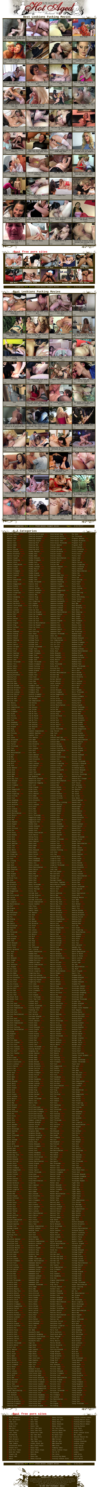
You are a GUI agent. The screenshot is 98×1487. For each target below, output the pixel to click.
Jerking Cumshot (56, 638)
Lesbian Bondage (56, 746)
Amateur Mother (12, 618)
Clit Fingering (34, 601)
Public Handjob (77, 569)
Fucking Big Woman (59, 1456)
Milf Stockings (55, 1109)
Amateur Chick (12, 562)
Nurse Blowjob (55, 1224)
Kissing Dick (55, 668)
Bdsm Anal (10, 934)
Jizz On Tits (55, 644)
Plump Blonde (55, 1351)
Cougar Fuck (33, 655)
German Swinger (34, 1094)
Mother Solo (54, 1200)
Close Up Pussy (34, 627)
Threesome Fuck (77, 1178)
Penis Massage (55, 1336)
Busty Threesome (13, 1386)
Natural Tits (55, 1215)
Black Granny (12, 1094)
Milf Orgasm (54, 1088)
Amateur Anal (12, 538)
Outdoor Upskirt (56, 1310)
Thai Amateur (76, 1168)
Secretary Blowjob (78, 770)
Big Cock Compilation (15, 1008)
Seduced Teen (76, 781)
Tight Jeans (76, 1191)
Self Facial (76, 783)
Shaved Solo (76, 832)
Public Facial (77, 562)
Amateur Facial (12, 588)
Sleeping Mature (78, 897)
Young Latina (76, 1388)
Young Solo (76, 1399)
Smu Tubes (34, 1439)
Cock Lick (32, 629)
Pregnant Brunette (78, 541)
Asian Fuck (11, 798)
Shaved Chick (76, 819)
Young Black (76, 1371)
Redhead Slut (76, 659)
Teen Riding (76, 1139)
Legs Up (53, 735)
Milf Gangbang (55, 1077)
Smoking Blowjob (78, 912)
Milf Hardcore (55, 1081)
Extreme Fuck (33, 897)
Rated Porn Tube (36, 1432)
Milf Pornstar (55, 1094)
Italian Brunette (56, 551)
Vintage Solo (76, 1278)
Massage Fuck (55, 876)
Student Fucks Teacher (80, 1008)
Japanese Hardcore (57, 599)
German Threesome (35, 1098)
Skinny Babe (76, 861)
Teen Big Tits (77, 1072)
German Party (33, 1092)
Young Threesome (78, 1403)
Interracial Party (57, 536)
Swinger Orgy (76, 1040)
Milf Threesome (55, 1120)
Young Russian (77, 1395)
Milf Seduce (54, 1101)
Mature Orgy (54, 986)
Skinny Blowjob (77, 865)
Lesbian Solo (55, 817)
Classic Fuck (33, 586)
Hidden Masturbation (36, 1261)
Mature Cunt (54, 923)
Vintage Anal (76, 1245)
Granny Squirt (34, 1170)
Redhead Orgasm (77, 655)
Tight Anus (76, 1185)
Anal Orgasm (11, 726)
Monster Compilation (57, 1170)
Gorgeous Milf (34, 1139)
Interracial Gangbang (36, 1395)
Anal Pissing (12, 733)
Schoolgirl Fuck (78, 765)
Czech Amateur (34, 755)
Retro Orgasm (76, 690)
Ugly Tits (75, 1219)
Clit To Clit (33, 608)
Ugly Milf (75, 1217)
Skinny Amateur (77, 854)
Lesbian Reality (56, 804)
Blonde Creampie (13, 1168)
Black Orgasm (12, 1107)
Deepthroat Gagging (36, 783)
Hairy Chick (33, 1198)
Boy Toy (10, 1237)
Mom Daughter (55, 1142)
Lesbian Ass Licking (57, 739)
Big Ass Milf (12, 988)
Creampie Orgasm (34, 688)
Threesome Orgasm (78, 1181)
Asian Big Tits (12, 778)
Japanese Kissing (56, 605)
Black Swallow (12, 1131)
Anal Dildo (11, 713)
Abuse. (62, 1486)
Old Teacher (54, 1265)
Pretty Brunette (78, 549)
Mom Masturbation (56, 1150)
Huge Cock (32, 1347)
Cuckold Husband (34, 696)
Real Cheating (77, 612)
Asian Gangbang (12, 800)
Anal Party (11, 731)
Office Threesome (56, 1248)
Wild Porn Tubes (15, 1450)
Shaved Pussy (76, 830)
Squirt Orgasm (77, 971)
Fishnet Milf (33, 1003)
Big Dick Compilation (15, 1023)
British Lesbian (13, 1267)
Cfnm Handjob (12, 1395)
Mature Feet (54, 934)
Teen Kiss (75, 1120)
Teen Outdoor (76, 1131)
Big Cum (10, 1016)
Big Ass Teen (12, 995)
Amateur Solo (12, 642)
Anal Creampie (12, 711)
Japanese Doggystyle (57, 590)
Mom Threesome (55, 1163)
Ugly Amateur (76, 1211)
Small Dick (76, 906)
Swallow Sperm (77, 1034)
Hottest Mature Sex (81, 1437)
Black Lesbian (12, 1096)
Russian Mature (77, 742)
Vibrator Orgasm (78, 1243)
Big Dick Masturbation (15, 1029)
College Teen (33, 644)
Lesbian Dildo (55, 755)
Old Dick (53, 1252)
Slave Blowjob (77, 889)
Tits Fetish (76, 1202)
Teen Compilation (78, 1081)
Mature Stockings (56, 1021)
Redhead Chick (77, 640)
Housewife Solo (34, 1341)
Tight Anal (76, 1183)
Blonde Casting (12, 1161)
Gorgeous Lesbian (35, 1137)
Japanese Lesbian (56, 608)
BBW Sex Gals (57, 1441)
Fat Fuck (32, 928)
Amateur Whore (12, 666)
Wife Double (76, 1328)
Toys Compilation (78, 1209)
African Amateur (13, 534)
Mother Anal (54, 1183)
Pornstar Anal (55, 1367)
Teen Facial (76, 1098)
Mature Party (55, 990)
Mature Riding (55, 999)
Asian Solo (11, 839)
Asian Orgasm (12, 824)
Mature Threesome (56, 1036)
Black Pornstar (12, 1111)
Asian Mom (10, 819)
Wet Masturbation (78, 1293)
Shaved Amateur (77, 800)
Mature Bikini (55, 906)
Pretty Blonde (77, 547)
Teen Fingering (77, 1103)
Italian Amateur (56, 545)
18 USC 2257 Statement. (49, 1486)
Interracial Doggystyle (37, 1388)
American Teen (12, 701)
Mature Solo (54, 1016)
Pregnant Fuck (77, 543)
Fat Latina (33, 930)
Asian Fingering (13, 794)
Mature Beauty (55, 897)
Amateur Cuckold (13, 573)
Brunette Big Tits (13, 1291)
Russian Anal (76, 711)
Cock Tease (33, 633)
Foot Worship (33, 1014)
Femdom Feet (33, 954)
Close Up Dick (34, 618)
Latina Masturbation (57, 705)
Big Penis (10, 1036)
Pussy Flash (76, 582)
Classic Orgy (33, 597)
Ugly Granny (76, 1213)
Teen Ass (75, 1068)
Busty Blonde (12, 1360)
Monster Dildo (55, 1174)
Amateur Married (13, 612)
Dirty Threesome (34, 815)
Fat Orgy (32, 941)
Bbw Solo (10, 921)
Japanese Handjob (56, 597)
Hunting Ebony (57, 1432)
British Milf (12, 1271)
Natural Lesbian (56, 1207)
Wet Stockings (77, 1299)
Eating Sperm (33, 839)
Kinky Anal (54, 651)
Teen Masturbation (78, 1124)
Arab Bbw (10, 757)
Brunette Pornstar (13, 1325)
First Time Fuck (34, 999)
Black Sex (10, 1118)
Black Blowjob (12, 1081)
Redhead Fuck (76, 646)
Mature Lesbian (55, 966)
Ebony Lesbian (34, 865)
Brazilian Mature (13, 1248)
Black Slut (11, 1120)
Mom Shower (54, 1157)
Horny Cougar (33, 1299)
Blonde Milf (11, 1191)
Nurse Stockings (56, 1226)
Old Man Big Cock (56, 1256)
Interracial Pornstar (58, 538)
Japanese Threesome (57, 633)
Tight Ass (75, 1187)
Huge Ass (32, 1343)
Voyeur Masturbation (79, 1284)
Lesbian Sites (79, 1443)
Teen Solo (75, 1146)
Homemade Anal (34, 1265)
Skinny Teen (76, 884)
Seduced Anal (76, 776)
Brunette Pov (12, 1328)
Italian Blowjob (56, 549)
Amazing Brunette (13, 675)
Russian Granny (77, 733)
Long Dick (53, 867)
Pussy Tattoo (76, 599)
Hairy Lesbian (34, 1211)
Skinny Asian (76, 858)
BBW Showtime (57, 1443)
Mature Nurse (55, 977)
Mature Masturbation (57, 971)
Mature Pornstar (56, 992)
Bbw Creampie (12, 889)
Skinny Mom (76, 882)
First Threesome (34, 997)
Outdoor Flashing (56, 1293)
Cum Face (32, 705)
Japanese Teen (55, 631)
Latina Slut (54, 720)
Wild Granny (76, 1341)
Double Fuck (33, 830)
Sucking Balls (77, 1012)
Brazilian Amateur (13, 1239)
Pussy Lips (76, 590)
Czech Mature (33, 765)
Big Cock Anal (12, 1003)
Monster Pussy (55, 1178)
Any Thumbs (35, 1417)
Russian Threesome (78, 761)
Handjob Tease (34, 1230)
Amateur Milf (12, 614)
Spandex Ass (76, 947)
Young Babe (76, 1367)
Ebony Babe (33, 845)
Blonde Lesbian (12, 1187)
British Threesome (13, 1280)
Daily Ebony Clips (37, 1450)
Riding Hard (76, 703)
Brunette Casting (13, 1297)
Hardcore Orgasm (34, 1248)
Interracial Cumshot (36, 1384)
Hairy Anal (33, 1187)
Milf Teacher (55, 1118)
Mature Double (55, 930)
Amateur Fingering (13, 592)
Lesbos (76, 1452)
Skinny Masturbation (79, 876)
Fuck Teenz (78, 1428)
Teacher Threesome (78, 1062)
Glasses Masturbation (36, 1129)
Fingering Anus (34, 973)
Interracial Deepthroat (37, 1386)
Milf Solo (53, 1103)
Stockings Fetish (78, 988)
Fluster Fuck (31, 282)
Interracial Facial (36, 1390)
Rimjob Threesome (78, 707)
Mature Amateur (55, 886)
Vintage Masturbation (80, 1263)
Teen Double (76, 1096)
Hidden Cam (33, 1256)
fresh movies (41, 287)
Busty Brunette (12, 1362)
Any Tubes (34, 1419)
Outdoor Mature (55, 1304)
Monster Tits (55, 1181)
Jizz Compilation (56, 640)
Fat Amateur (33, 912)
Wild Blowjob (76, 1338)
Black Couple (12, 1088)
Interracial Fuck (35, 1392)
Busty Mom (10, 1377)
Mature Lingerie (56, 969)
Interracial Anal (35, 1373)
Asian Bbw (10, 776)
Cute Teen (32, 752)
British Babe (12, 1256)
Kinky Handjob (55, 655)
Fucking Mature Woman (82, 1424)
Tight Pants (76, 1194)
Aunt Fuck (10, 863)
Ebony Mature (33, 869)
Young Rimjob (76, 1392)
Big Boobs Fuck (12, 999)
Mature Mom (54, 975)
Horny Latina (33, 1310)
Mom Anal (53, 1129)
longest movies (53, 287)
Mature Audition (56, 893)
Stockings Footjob (78, 990)
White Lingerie (77, 1302)
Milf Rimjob (54, 1098)
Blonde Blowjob (12, 1159)
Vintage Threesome (78, 1282)
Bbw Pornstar (12, 915)
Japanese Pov (55, 623)
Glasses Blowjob (34, 1122)
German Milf (33, 1088)
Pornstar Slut (55, 1384)
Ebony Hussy (56, 1422)
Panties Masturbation (58, 1315)
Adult (11, 1458)
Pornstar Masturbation (58, 1377)
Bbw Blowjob (11, 882)
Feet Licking (33, 949)
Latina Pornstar (56, 716)
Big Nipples (11, 1034)
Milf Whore (54, 1126)
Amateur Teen (12, 659)
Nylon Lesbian (55, 1237)
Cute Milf (32, 750)
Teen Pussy (76, 1137)
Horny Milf (33, 1315)
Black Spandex (12, 1124)
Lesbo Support (79, 1450)
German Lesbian (34, 1083)
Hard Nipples (33, 1237)
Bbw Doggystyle (12, 891)
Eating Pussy (33, 837)
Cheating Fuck (12, 1405)
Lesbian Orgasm (55, 789)
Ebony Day (34, 1456)
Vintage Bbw (76, 1248)
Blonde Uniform (12, 1215)
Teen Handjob (76, 1118)
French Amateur (34, 1021)
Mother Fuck (54, 1191)
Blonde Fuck (11, 1176)
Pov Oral (53, 1401)
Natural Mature (55, 1209)
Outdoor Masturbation (58, 1302)
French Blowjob (34, 1027)
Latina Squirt (55, 724)
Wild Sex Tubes (14, 1452)
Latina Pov (54, 718)
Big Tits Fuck (12, 1044)
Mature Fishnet (55, 938)
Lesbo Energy (78, 1445)
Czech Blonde (33, 757)
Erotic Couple (34, 886)
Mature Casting (55, 915)
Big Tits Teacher (13, 1053)
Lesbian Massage (56, 778)
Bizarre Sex (11, 1068)
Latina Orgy (54, 713)
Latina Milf (54, 707)
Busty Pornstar (12, 1379)
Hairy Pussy (33, 1219)
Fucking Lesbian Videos (82, 1417)
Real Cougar (76, 616)
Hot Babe (32, 1330)
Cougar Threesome (35, 662)
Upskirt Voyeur (77, 1241)
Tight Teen (76, 1198)
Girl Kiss (32, 1105)
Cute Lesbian (33, 748)
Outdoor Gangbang (56, 1297)
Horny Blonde (33, 1291)
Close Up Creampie (35, 614)
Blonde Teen (11, 1213)
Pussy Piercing (77, 592)
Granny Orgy (33, 1165)
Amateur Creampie (13, 571)
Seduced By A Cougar (79, 778)
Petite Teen (54, 1347)
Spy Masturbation (78, 966)
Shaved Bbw (76, 809)
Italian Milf (55, 562)
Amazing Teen (12, 681)
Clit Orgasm (33, 603)
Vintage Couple (77, 1252)
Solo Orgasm (76, 936)
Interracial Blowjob (36, 1377)
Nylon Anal (54, 1228)
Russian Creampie (78, 726)
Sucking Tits (76, 1029)
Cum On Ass (33, 711)
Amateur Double (12, 586)
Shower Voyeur (77, 848)
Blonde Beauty (12, 1152)
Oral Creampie (55, 1269)
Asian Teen (11, 845)
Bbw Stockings (12, 925)
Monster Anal (55, 1165)
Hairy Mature (33, 1215)
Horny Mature (33, 1312)
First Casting (34, 988)
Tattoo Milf (76, 1051)
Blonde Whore (12, 1217)
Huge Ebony (33, 1354)
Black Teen (11, 1133)
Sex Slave (75, 794)
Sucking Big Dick (78, 1016)
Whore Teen (76, 1317)
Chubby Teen (33, 579)
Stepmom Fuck (76, 979)
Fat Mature (33, 934)
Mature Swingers (56, 1029)
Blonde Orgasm (12, 1196)
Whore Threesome (78, 1319)
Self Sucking (76, 785)
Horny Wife (33, 1328)
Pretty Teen (76, 556)
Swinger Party (77, 1042)
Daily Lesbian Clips (59, 1450)
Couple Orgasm (34, 670)
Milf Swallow (55, 1116)
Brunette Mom (12, 1321)
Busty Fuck (11, 1369)
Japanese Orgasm (56, 621)
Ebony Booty (33, 852)
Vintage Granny (77, 1256)
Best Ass (10, 954)
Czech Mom (32, 770)
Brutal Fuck (11, 1347)
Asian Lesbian (12, 809)
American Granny (13, 690)
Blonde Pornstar (13, 1198)
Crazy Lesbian (34, 679)
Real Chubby (76, 614)
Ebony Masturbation (36, 867)
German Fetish (34, 1075)
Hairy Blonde (33, 1194)
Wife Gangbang (77, 1330)
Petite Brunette (56, 1345)
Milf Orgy (53, 1090)
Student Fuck (76, 1005)
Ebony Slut (33, 880)
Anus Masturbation (13, 752)
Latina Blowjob (55, 690)
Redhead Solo (76, 662)
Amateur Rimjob (12, 636)
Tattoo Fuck (76, 1046)
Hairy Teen (33, 1224)
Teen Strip (76, 1152)
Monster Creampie (56, 1172)
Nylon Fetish (55, 1235)
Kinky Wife (54, 666)
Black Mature (12, 1098)
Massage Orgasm (55, 880)
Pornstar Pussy (55, 1382)
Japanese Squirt (56, 629)
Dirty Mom (32, 809)
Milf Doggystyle (56, 1066)
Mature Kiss (54, 960)
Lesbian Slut (55, 815)
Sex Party (75, 791)
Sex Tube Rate (36, 1435)
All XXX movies (31, 267)
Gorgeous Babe (34, 1131)
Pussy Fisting (77, 579)
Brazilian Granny (13, 1245)
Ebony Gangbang (34, 858)
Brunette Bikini (13, 1293)
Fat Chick (32, 925)
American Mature (13, 694)
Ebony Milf (33, 871)
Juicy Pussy (54, 649)
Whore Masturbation (79, 1310)
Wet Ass (74, 1291)
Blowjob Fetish (12, 1222)
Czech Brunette (34, 759)
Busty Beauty (12, 1358)
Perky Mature (55, 1341)
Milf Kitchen (55, 1083)
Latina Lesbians (56, 703)
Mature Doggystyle (57, 928)
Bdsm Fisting (12, 936)
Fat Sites (55, 1454)
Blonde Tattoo (12, 1211)
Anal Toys (10, 748)
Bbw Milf (10, 906)
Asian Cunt (11, 787)
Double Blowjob (34, 826)
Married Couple (55, 871)
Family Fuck (33, 908)
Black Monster (12, 1105)
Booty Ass (10, 1230)
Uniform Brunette (78, 1224)
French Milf (33, 1038)
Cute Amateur (33, 737)
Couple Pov (33, 672)
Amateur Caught (12, 558)
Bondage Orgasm (12, 1228)
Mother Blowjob (55, 1185)
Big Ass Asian (12, 971)
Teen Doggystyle (78, 1094)
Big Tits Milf (12, 1051)
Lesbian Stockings (57, 826)
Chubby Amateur (34, 551)
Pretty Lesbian (77, 551)
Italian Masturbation (58, 558)
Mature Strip (55, 1023)
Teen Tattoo (76, 1159)
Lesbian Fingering (57, 763)
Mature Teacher (55, 1034)
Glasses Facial (34, 1124)
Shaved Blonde (77, 815)
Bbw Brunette (12, 884)
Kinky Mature (55, 659)
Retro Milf (76, 685)
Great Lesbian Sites (81, 1432)
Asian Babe (11, 774)
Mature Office (55, 982)
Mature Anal (54, 889)
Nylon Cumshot (55, 1230)
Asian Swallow (12, 843)
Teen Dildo (76, 1092)
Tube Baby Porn (36, 1441)
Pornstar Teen (55, 1388)
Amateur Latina (12, 608)
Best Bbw (10, 956)
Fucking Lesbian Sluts (60, 1458)
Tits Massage (76, 1204)
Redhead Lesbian (78, 649)
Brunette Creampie (13, 1304)
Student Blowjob (78, 1003)
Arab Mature (11, 761)
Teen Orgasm (76, 1126)
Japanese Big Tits (57, 575)
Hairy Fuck (33, 1202)
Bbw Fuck (10, 893)
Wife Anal (75, 1323)
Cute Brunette (34, 744)
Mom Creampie (55, 1137)
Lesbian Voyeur (55, 845)
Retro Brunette (77, 677)
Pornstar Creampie (57, 1373)
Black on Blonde (13, 1146)
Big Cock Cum (12, 1010)
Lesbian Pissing (56, 796)
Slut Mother (76, 904)
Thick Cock (76, 1172)
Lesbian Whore (55, 848)
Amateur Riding (12, 633)
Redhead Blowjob (78, 638)
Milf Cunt (53, 1064)
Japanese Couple (56, 584)
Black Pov (10, 1114)
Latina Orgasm (55, 711)
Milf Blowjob (55, 1057)
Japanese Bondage (56, 579)
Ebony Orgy (33, 878)
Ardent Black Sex (37, 1443)
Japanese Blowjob (56, 577)
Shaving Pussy (77, 839)
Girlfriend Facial (35, 1114)
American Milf (12, 696)
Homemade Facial (34, 1269)
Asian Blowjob (12, 781)
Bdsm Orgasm (11, 938)
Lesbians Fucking (56, 850)
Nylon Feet (54, 1232)
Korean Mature (55, 681)
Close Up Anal (34, 610)
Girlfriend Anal (34, 1107)
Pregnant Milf (77, 545)
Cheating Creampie (13, 1403)
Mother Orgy (54, 1198)
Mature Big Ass (55, 899)
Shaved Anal (76, 802)
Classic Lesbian (34, 592)
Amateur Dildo (12, 582)
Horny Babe (33, 1287)
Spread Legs (76, 962)
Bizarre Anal (12, 1057)
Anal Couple (11, 709)
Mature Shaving (55, 1008)
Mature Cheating (56, 917)
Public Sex (76, 573)
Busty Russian (12, 1382)
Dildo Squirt (33, 791)
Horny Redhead (34, 1323)
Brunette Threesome (14, 1343)
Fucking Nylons (79, 1426)
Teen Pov (75, 1135)
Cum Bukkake (33, 698)
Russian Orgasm (77, 750)
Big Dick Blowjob (13, 1021)
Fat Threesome (34, 947)
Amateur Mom (11, 616)
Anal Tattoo (11, 744)
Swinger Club (76, 1036)
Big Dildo (10, 1031)
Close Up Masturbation (37, 623)
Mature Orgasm (55, 984)
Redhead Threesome (78, 666)
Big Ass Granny (12, 984)
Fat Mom (31, 938)
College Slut (33, 642)
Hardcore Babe (34, 1239)
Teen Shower (76, 1142)
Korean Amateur (55, 679)
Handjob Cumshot (34, 1228)
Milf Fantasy (55, 1070)
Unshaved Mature (78, 1230)
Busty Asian (11, 1354)
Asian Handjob (12, 802)
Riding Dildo (76, 701)
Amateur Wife (12, 668)
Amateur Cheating (13, 560)
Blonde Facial (12, 1172)
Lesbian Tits (55, 841)
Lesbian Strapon (56, 828)
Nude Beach (54, 1219)
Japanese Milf (55, 616)
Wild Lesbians (77, 1343)
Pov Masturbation (56, 1399)
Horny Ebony (33, 1304)
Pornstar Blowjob (56, 1371)
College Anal (33, 636)
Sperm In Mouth (77, 954)
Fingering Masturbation (37, 977)
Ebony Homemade (34, 861)
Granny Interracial (36, 1157)
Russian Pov (76, 752)
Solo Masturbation (78, 932)
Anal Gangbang (12, 722)
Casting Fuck (12, 1388)
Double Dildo (33, 828)
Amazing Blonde (12, 672)
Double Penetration (36, 832)
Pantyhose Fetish (56, 1321)
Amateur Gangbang (13, 597)
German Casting (34, 1068)
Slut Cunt (75, 902)
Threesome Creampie (79, 1176)
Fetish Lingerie (34, 971)
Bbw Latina (11, 897)
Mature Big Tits (56, 904)
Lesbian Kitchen (56, 774)
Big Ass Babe (12, 973)
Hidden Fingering (35, 1258)
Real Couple (76, 618)
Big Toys (10, 1055)
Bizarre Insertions (14, 1062)
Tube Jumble (13, 1443)
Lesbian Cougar (55, 752)
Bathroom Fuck (12, 878)
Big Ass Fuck (12, 982)
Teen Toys (75, 1165)
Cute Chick (33, 746)
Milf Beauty (54, 1053)
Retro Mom (75, 688)
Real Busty (76, 610)
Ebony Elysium (36, 1458)
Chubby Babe (33, 556)
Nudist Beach (55, 1222)
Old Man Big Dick (56, 1258)
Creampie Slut (34, 692)
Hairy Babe (33, 1191)
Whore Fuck (76, 1308)
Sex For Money (77, 787)
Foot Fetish (33, 1012)
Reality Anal (76, 625)
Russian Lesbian (78, 737)
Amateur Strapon (13, 646)
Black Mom (10, 1103)
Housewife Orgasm (35, 1338)
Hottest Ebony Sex (59, 1430)
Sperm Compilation (78, 951)
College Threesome (35, 646)
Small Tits (76, 908)
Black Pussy (11, 1116)
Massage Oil (54, 878)
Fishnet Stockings (35, 1005)
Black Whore (11, 1142)
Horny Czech (33, 1302)
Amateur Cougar (12, 566)
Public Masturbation (79, 571)
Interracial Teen (56, 541)
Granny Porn (78, 1430)
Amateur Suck (12, 651)
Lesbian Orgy (55, 791)
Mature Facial (55, 932)
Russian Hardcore (78, 735)
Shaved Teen (76, 835)
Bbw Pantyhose (12, 912)
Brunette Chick (12, 1299)
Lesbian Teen (55, 837)
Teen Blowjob (76, 1075)
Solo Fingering (77, 930)
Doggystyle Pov (34, 822)
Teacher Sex (76, 1057)
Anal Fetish (11, 716)
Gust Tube (34, 1422)
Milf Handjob (55, 1079)
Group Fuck (33, 1178)
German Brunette (34, 1066)
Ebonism (33, 1454)
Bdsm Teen (10, 941)
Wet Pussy (75, 1297)
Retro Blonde (76, 672)
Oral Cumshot (55, 1274)
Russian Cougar (77, 722)
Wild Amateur (76, 1336)
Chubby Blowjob (34, 558)
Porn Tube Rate (36, 1428)
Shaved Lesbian (77, 824)
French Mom (33, 1040)
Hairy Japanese (34, 1207)
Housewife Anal (34, 1332)
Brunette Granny (13, 1312)
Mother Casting (55, 1187)
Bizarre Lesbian (13, 1064)
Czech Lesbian (34, 763)
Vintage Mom (76, 1269)
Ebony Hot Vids (57, 1419)
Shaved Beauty (77, 811)
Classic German (34, 588)
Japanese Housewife (57, 601)
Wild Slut (75, 1354)
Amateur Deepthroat (14, 579)
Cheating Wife (34, 549)
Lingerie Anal (55, 858)
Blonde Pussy (12, 1202)
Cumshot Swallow (34, 733)
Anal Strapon (12, 742)
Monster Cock (55, 1168)
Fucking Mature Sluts (82, 1419)
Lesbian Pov (54, 800)
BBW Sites (55, 1445)
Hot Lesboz (78, 1435)
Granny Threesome (35, 1172)
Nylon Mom (53, 1239)
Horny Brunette (34, 1295)
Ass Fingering (12, 854)
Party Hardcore (55, 1332)
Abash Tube (13, 1456)
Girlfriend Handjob (36, 1116)
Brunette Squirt (13, 1336)
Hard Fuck (32, 1235)
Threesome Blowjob (78, 1174)
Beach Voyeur (12, 945)
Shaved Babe (76, 806)
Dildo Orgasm (33, 787)
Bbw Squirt (11, 923)
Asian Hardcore (12, 804)
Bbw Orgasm (11, 908)
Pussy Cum (75, 577)
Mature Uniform (55, 1040)
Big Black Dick (12, 997)
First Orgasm (33, 995)
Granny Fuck (33, 1150)
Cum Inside (33, 709)
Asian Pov (10, 830)
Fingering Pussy (34, 982)
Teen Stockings (77, 1150)
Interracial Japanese (36, 1397)
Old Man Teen (55, 1263)
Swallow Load (76, 1031)
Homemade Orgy (34, 1280)
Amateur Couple (12, 569)
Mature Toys (54, 1038)
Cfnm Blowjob (12, 1392)
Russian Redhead (78, 755)
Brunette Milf (12, 1319)
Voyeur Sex (76, 1289)
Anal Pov (10, 735)
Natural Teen (55, 1213)
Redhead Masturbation (80, 651)
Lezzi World (78, 1458)
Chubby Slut (33, 577)
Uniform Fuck (76, 1226)
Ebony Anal (33, 843)
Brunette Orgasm (13, 1323)
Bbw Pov (10, 917)
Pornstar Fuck (55, 1375)
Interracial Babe (35, 1375)
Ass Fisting (11, 856)
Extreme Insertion (35, 899)
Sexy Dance (76, 798)
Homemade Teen (34, 1282)
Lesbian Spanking (56, 819)
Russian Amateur (78, 709)
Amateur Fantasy (13, 590)
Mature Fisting (55, 941)
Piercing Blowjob (56, 1349)
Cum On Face (33, 713)
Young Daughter (77, 1384)
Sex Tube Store (36, 1437)
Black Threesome (13, 1135)
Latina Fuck (54, 696)
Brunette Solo (12, 1334)
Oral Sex (53, 1278)
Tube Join (49, 267)
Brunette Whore (12, 1345)
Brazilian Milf (12, 1250)
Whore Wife (76, 1321)
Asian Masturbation (14, 813)
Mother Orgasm (55, 1196)
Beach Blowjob (12, 943)
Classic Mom (33, 595)
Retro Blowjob (77, 675)
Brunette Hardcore (13, 1315)
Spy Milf (75, 969)
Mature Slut (54, 1012)
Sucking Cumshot (78, 1023)
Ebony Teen (33, 882)
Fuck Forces (84, 282)
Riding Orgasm (77, 705)
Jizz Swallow (55, 646)
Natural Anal (55, 1202)
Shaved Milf (76, 828)
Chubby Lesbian (34, 566)
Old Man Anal (55, 1254)
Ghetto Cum (33, 1101)
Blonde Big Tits (13, 1155)
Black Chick (11, 1085)
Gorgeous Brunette (35, 1135)
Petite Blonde (55, 1343)
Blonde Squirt (12, 1209)
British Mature (12, 1269)
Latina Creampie (56, 692)
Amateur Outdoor (13, 627)
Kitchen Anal (55, 670)
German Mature (34, 1085)
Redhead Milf (76, 653)
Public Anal (76, 558)
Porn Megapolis (13, 267)
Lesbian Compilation (57, 750)
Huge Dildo (33, 1351)
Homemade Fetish (34, 1271)
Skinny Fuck (76, 869)
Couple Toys (33, 675)
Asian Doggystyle (13, 789)
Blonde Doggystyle (13, 1170)
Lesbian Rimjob (55, 806)
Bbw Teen (10, 930)
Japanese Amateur (56, 566)
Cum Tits (32, 729)
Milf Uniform (55, 1124)
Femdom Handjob (34, 956)
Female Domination (35, 951)
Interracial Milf (35, 1401)
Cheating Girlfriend (36, 534)
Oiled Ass (53, 1250)
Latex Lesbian (55, 683)
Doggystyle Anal (34, 817)
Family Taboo (33, 910)
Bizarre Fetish (12, 1059)
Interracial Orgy (56, 534)
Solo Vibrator (77, 945)
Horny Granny (33, 1308)
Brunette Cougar (13, 1302)
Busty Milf (11, 1375)
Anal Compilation (13, 707)
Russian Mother (77, 748)
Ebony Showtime (57, 1424)
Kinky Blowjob (55, 653)
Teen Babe (75, 1070)
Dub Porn (13, 282)
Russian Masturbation (80, 739)
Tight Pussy (76, 1196)
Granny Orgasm (34, 1163)
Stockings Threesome (79, 999)
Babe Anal (10, 865)
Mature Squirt (55, 1018)
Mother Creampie (56, 1189)
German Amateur (34, 1053)
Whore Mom (75, 1312)
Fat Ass (31, 917)
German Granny (34, 1081)
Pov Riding (54, 1405)
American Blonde (13, 685)
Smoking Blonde (77, 910)
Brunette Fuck (12, 1310)
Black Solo (11, 1122)
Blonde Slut (11, 1204)
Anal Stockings (12, 739)
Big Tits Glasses (13, 1046)
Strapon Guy (76, 1001)
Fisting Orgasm (34, 1008)
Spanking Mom (76, 949)
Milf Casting (55, 1059)
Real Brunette (77, 608)
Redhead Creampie (78, 642)
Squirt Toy (76, 973)
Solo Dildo (76, 928)
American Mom (12, 698)
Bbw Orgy (10, 910)
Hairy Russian (34, 1222)
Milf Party (54, 1092)
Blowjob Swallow (13, 1224)
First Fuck (33, 992)
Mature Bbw (54, 895)
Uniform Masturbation (80, 1228)
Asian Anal (11, 770)
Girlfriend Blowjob (36, 1109)
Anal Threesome (12, 746)
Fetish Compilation (36, 964)
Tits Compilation (78, 1200)
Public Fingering (78, 564)
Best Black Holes (37, 1445)
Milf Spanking (55, 1105)
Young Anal (76, 1362)
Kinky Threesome (56, 664)
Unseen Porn (13, 1448)
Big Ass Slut (12, 992)
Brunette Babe (12, 1284)
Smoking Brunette (78, 915)
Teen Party (76, 1133)
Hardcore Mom (33, 1245)
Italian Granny (55, 556)
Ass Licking (11, 861)
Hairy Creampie (34, 1200)
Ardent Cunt (66, 267)
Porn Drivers (14, 1439)
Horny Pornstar (34, 1321)
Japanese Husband (56, 603)
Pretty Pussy (76, 553)
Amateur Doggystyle (14, 584)
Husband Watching (35, 1371)
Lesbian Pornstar (56, 798)
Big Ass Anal (12, 969)
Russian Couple (77, 724)
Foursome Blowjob (35, 1016)
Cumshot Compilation (36, 731)
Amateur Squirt (12, 644)
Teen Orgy (75, 1129)
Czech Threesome (34, 774)
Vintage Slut (76, 1276)
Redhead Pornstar (78, 657)
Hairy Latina (33, 1209)
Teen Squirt (76, 1148)
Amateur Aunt (12, 543)
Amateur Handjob (13, 601)
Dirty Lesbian (34, 804)
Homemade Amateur (35, 1263)
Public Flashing (78, 566)
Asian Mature (12, 815)
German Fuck (33, 1077)
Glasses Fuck (33, 1126)
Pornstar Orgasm (56, 1379)
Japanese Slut (55, 625)
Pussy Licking (77, 588)
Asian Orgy (11, 826)
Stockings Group (78, 995)
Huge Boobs (33, 1345)
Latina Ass (54, 688)
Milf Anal (53, 1046)
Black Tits (11, 1137)
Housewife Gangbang (36, 1334)
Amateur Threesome (13, 662)
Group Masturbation (36, 1181)
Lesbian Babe (55, 742)
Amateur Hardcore (13, 603)
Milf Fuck (53, 1075)
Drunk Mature (33, 835)
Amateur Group (12, 599)
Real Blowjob (76, 605)
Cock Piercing (34, 631)
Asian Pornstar (12, 828)
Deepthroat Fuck (34, 781)
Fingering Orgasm (35, 979)
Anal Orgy (10, 729)
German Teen (33, 1096)
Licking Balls (55, 856)
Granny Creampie (34, 1146)
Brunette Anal (12, 1282)
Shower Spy (76, 845)
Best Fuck (10, 962)
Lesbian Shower (55, 811)
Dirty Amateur (34, 794)
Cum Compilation (34, 701)
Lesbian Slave (55, 813)
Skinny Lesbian (77, 874)
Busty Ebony (11, 1367)
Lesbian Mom (54, 785)
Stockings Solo (77, 997)
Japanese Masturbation (58, 612)
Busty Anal (11, 1351)
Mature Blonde (55, 908)
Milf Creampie (55, 1062)
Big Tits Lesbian (13, 1049)
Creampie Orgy (34, 690)
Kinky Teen (54, 662)
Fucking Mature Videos (82, 1422)
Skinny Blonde (77, 863)
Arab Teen (10, 765)
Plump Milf (54, 1360)
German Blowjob (34, 1064)
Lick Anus (53, 852)
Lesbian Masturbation (58, 781)
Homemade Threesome (36, 1284)
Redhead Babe (76, 636)
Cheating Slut (34, 547)
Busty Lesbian (12, 1373)
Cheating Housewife (36, 536)
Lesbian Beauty (55, 744)
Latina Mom (54, 709)
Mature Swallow (55, 1027)
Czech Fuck (33, 761)
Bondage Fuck (12, 1226)
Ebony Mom (32, 874)
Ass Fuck (10, 858)
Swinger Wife (76, 1044)
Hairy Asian (33, 1189)
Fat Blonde (33, 921)
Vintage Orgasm (77, 1271)
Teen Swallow (76, 1157)
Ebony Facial (33, 854)
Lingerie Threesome (57, 865)
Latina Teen (54, 726)
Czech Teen (33, 772)
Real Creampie (77, 621)
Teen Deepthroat (78, 1090)
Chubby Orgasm (34, 573)
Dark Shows (35, 1452)
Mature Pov (54, 995)
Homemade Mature (34, 1278)
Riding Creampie (78, 696)
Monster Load (55, 1176)
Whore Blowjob (77, 1306)
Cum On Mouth (33, 716)
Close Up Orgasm (34, 625)
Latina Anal (54, 685)
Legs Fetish (54, 731)
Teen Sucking (76, 1155)
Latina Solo (54, 722)
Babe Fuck (10, 871)
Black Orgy (11, 1109)
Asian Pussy (11, 832)
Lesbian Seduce (55, 809)
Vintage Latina (77, 1258)
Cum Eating (33, 703)
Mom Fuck (53, 1146)
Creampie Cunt (34, 685)
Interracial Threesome (58, 543)
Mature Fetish (55, 936)
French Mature (34, 1036)
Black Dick (11, 1090)
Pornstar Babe (55, 1369)
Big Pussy (10, 1038)
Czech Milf (33, 768)
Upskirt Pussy (77, 1237)
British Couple (12, 1258)
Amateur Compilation (14, 564)
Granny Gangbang (34, 1152)
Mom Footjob (54, 1144)
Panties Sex (54, 1319)
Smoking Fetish (77, 917)
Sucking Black (77, 1018)
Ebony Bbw (32, 848)
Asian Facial (12, 791)
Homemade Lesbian (35, 1276)
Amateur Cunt (12, 577)
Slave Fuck (76, 891)
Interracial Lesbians (36, 1399)
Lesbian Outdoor (56, 794)
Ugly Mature (76, 1215)
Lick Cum (53, 854)
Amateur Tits (12, 664)
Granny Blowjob (34, 1144)
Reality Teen (76, 627)
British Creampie (13, 1261)
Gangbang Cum (33, 1051)
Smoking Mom (76, 923)
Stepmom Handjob (78, 982)
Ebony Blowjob (34, 850)
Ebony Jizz (33, 863)
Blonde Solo (11, 1207)
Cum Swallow (33, 726)
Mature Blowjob (55, 910)
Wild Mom (75, 1349)
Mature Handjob (55, 954)
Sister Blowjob (77, 850)
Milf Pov (53, 1096)
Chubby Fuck (33, 562)
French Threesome (35, 1046)
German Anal (33, 1055)
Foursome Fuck (34, 1018)
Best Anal (10, 951)
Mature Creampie (56, 921)
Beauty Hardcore (13, 949)
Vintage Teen (76, 1280)
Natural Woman (55, 1217)
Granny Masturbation (36, 1161)
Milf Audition (55, 1049)
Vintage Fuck (76, 1254)
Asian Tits (11, 848)
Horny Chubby (33, 1297)
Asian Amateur (12, 768)
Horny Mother (33, 1319)
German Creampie (34, 1072)
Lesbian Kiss (55, 772)
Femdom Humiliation (36, 958)
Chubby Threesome (35, 582)
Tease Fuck (76, 1064)
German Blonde (34, 1062)
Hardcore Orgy (34, 1250)
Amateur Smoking (13, 640)
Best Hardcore (12, 964)
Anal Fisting (12, 718)
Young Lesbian (77, 1390)
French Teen (33, 1044)
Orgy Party (54, 1284)
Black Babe (11, 1077)
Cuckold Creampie (35, 694)
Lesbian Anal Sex (56, 737)
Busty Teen (11, 1384)
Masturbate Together (57, 882)
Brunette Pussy (12, 1330)
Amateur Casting (13, 556)
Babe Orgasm (11, 874)
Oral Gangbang (55, 1276)
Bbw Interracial (13, 895)
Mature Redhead (55, 997)
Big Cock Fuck (12, 1012)
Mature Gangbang (56, 949)
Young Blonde (76, 1373)
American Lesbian (13, 692)
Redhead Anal (76, 633)
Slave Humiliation (78, 893)
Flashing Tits (34, 1010)
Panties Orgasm (55, 1317)
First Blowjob (34, 986)
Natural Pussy (55, 1211)
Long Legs (53, 869)
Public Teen (76, 575)
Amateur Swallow (13, 653)
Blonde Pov (11, 1200)
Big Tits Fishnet (13, 1042)
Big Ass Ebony (12, 979)
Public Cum (76, 560)
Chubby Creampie (34, 560)
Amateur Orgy (12, 625)
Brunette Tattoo (13, 1338)
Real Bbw (75, 603)
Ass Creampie (12, 852)
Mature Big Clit (56, 902)
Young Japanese (77, 1386)
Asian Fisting (12, 796)
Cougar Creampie (34, 653)
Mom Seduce (54, 1155)
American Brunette (13, 688)
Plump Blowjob (55, 1354)
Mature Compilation (57, 919)
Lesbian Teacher (56, 835)
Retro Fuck (76, 679)
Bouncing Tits (12, 1235)
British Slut (12, 1276)
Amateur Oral (12, 621)
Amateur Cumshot (13, 575)
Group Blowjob (34, 1176)
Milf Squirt (54, 1107)
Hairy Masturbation (36, 1213)
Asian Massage (12, 811)
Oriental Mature (56, 1287)
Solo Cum (75, 925)
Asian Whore (11, 850)
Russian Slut (76, 757)
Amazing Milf (12, 679)
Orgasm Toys (54, 1282)
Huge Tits (32, 1364)
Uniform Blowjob (78, 1222)
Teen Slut (75, 1144)
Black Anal (11, 1072)
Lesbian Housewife (57, 770)
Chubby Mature (34, 569)
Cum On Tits (33, 720)
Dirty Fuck (33, 802)
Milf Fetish (54, 1072)
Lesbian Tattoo (55, 832)
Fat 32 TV (55, 1452)
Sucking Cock (76, 1021)
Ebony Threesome (34, 884)
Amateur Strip (12, 649)
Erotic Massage (34, 889)
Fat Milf (32, 936)
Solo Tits (75, 941)
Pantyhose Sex (55, 1328)
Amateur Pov (11, 629)
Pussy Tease (76, 601)
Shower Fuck (76, 841)
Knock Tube (35, 1426)
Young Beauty (76, 1369)
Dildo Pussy (33, 789)
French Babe (33, 1025)
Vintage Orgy (76, 1274)
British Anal (12, 1254)
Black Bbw (10, 1079)
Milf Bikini (54, 1055)
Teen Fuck (75, 1109)
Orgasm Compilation (57, 1280)
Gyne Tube (34, 1424)
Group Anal (33, 1174)
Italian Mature (55, 560)
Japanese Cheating (57, 582)
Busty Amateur (12, 1349)
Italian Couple (55, 553)
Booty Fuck (11, 1232)
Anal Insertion (12, 724)
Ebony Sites (56, 1426)
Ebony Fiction (57, 1417)
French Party (33, 1042)
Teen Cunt (75, 1088)
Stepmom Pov (76, 984)
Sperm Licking (77, 958)
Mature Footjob (55, 943)
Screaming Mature (78, 768)
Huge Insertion (34, 1358)
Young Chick (76, 1377)
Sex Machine (76, 789)
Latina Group (55, 698)
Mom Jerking (54, 1148)
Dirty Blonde (33, 798)
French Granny (34, 1034)
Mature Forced (55, 945)
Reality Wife (76, 629)
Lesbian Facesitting (57, 757)
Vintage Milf (76, 1267)
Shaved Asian (76, 804)
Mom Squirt (54, 1161)
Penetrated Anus (56, 1334)
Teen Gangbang (77, 1111)
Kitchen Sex (54, 677)
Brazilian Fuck (12, 1243)
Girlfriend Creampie (36, 1111)
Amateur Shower (12, 638)
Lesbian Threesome (57, 839)
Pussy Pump (76, 595)
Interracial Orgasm (36, 1405)
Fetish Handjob (34, 969)
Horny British (34, 1293)
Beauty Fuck (11, 947)
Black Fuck (11, 1092)
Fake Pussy (33, 906)
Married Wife (55, 874)
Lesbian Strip (55, 830)
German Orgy (33, 1090)
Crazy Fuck (33, 677)
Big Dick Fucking (13, 1027)
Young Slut (76, 1397)
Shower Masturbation (79, 843)
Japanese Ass (55, 571)
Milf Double (54, 1068)
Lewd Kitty (78, 1454)
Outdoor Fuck (55, 1295)
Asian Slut (11, 837)
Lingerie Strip (55, 863)
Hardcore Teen (34, 1254)
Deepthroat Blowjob (36, 778)
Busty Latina (12, 1371)
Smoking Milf (76, 921)
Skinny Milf (76, 880)
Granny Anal (33, 1142)
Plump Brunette (55, 1356)
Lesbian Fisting (56, 765)
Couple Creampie (34, 664)
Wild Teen (75, 1356)
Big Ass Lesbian (13, 986)
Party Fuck (54, 1330)
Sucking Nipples (78, 1027)
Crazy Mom (32, 681)
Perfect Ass (54, 1338)
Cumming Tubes (57, 1448)
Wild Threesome (77, 1358)
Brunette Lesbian (13, 1317)
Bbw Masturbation (13, 904)
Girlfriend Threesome (36, 1118)
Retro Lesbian (77, 681)
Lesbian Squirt (55, 822)
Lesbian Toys (55, 843)
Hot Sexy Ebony (57, 1428)
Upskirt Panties (78, 1235)
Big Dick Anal (12, 1018)
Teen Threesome (77, 1161)
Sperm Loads (76, 960)
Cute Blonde (33, 742)
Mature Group (55, 951)
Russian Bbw (76, 713)
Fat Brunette (33, 923)
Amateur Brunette (13, 553)
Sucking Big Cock (78, 1014)
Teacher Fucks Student (80, 1055)
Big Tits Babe (12, 1040)
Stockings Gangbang (79, 992)
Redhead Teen (76, 664)
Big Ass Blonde (12, 975)
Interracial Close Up (36, 1379)
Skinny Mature (77, 878)
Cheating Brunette (13, 1401)
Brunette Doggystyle (14, 1306)
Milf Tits (53, 1122)
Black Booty (11, 1083)
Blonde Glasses (12, 1178)
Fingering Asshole (35, 975)
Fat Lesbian (33, 932)
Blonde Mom (11, 1194)
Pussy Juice (76, 586)
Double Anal (33, 824)
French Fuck (33, 1031)
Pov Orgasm (54, 1403)
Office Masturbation (57, 1243)
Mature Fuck (54, 947)
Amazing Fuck (12, 677)
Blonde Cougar (12, 1165)
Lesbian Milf (55, 783)
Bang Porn (84, 267)
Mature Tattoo (55, 1031)
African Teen (12, 536)
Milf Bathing (55, 1051)
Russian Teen (76, 759)
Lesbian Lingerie (56, 776)
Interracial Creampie (36, 1382)
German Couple (34, 1070)
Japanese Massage (56, 610)
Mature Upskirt (55, 1042)
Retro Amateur (77, 668)
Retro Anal (76, 670)
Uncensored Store (15, 1445)
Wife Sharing (76, 1332)
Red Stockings (77, 631)
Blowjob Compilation (14, 1219)
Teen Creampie (77, 1083)
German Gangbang (34, 1079)
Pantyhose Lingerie (57, 1325)
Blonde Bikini (12, 1157)
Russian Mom (76, 746)
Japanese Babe (55, 573)
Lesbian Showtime (80, 1441)
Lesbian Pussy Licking (58, 802)
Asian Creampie (12, 785)
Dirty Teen (33, 813)
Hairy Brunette (34, 1196)
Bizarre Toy (11, 1070)
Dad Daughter (33, 776)
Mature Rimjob (55, 1001)
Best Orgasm (11, 966)
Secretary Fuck (77, 772)
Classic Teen (33, 599)
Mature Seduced (55, 1005)
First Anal (33, 984)
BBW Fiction (56, 1439)
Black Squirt (12, 1126)
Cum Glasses (33, 707)
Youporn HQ (13, 1454)
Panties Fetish (55, 1312)
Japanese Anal (55, 569)
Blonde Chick (12, 1163)
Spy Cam (74, 964)
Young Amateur (77, 1360)
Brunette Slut (12, 1332)
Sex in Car (76, 796)
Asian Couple (12, 783)
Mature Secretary (56, 1003)
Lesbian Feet (55, 759)
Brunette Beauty (13, 1289)
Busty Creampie (12, 1364)
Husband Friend (34, 1369)
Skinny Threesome (78, 886)
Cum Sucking (33, 724)
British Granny (12, 1265)
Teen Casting (76, 1077)
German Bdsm (33, 1059)
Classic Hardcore (35, 590)
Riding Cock (76, 694)
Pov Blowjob (54, 1392)
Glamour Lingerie (35, 1120)
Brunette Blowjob (13, 1295)
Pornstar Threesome (57, 1390)
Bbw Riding (11, 919)
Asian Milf (11, 817)
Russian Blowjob (78, 718)
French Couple (34, 1029)
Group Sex (32, 1183)
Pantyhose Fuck (55, 1323)
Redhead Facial (77, 644)
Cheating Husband (35, 538)
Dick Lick (32, 785)
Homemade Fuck (34, 1274)
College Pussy (34, 640)
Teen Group (76, 1116)
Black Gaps (35, 1448)
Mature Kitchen (55, 962)
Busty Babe (11, 1356)
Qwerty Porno (14, 1441)
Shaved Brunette (78, 817)
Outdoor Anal (55, 1289)
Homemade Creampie (35, 1267)
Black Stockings (13, 1129)
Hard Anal (32, 1232)
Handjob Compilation (36, 1226)
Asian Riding (12, 835)
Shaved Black (76, 813)
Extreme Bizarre (34, 895)
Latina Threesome (56, 729)
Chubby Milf (33, 571)
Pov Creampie (55, 1395)
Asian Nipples (12, 822)
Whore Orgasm (76, 1315)
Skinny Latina (77, 871)
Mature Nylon (55, 979)
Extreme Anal (33, 893)
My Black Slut (57, 1435)
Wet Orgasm (76, 1295)
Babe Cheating (12, 869)
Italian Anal (55, 547)
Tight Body (76, 1189)
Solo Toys (75, 943)
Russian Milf (76, 744)
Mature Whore (55, 1044)
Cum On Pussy (33, 718)
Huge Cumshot (33, 1349)
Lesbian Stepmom (56, 824)
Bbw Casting (11, 886)
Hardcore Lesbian (35, 1243)
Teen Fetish (76, 1101)
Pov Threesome (77, 536)
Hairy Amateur (34, 1185)
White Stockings (78, 1304)
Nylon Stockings (56, 1241)
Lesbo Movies (78, 1448)
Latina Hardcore (56, 701)
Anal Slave (11, 737)
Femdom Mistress (34, 960)
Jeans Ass (53, 636)
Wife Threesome (77, 1334)
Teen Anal (75, 1066)
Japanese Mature (56, 614)
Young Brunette (77, 1375)
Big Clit (10, 1001)
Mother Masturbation (57, 1194)
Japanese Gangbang (57, 595)
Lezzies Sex (78, 1456)
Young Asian (76, 1364)
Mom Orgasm (54, 1152)
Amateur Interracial (14, 605)
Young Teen (76, 1401)
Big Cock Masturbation (15, 1014)
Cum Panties (33, 722)
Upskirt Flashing (78, 1232)
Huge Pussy (33, 1362)
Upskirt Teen (76, 1239)
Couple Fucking (34, 666)
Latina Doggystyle (57, 694)
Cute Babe (32, 739)
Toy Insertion (77, 1207)
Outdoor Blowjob (56, 1291)
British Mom (11, 1274)
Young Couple (76, 1379)
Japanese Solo (55, 627)
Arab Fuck (10, 759)
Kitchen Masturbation (58, 672)
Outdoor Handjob (56, 1299)
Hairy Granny (33, 1204)
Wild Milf (75, 1347)
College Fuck (33, 638)
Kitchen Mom (54, 675)
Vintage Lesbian (78, 1261)
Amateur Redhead (13, 631)
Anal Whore (11, 750)
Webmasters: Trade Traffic (52, 1477)
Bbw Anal (10, 880)
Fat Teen (32, 945)
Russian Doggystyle (79, 729)
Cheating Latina (34, 541)
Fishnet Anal (33, 1001)
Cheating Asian (12, 1397)
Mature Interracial (57, 958)
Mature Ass (54, 891)
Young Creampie (77, 1382)
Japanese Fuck (55, 592)
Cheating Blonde (13, 1399)
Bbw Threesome (12, 932)
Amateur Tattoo (12, 657)
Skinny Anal (76, 856)
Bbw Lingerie (12, 902)
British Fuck (12, 1263)
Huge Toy (32, 1367)
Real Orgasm (76, 623)
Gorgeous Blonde (34, 1133)
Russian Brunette (78, 720)
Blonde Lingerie (13, 1189)
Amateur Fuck (12, 595)
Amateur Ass (11, 541)
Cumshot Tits (33, 735)
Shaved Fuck (76, 822)
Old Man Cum (54, 1261)
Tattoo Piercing (78, 1053)
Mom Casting (54, 1133)
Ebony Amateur (34, 841)
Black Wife (11, 1144)
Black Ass (10, 1075)
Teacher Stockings (78, 1059)
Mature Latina (55, 964)
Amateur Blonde (12, 549)
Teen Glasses (76, 1114)
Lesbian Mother (55, 787)
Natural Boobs (55, 1204)
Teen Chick (76, 1079)
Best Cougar (11, 960)
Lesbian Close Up (56, 748)
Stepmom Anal (76, 975)
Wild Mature (76, 1345)
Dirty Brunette (34, 800)
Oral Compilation (56, 1267)
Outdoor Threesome (57, 1308)
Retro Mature (76, 683)
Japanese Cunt (55, 588)
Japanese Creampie (57, 586)
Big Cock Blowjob (13, 1005)
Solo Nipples (76, 934)
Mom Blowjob (54, 1131)
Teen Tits (75, 1163)
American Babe (12, 683)
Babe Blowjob (12, 867)
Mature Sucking (55, 1025)
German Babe (33, 1057)
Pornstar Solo (55, 1386)
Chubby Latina (34, 564)
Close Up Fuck (34, 621)
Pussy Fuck (76, 584)
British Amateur (13, 1252)
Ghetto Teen (33, 1103)
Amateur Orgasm (12, 623)
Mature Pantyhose (56, 988)
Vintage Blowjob (78, 1250)
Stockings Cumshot (78, 986)
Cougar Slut (33, 659)
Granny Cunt (33, 1148)
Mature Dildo (55, 925)
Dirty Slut (33, 811)
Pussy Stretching (78, 597)
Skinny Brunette (78, 867)
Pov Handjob (54, 1397)
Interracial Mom (34, 1403)
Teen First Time (78, 1105)
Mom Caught (54, 1135)
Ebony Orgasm (33, 876)
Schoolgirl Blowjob (79, 763)
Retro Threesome (78, 692)
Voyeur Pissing (77, 1287)
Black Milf (11, 1101)
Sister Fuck (76, 852)
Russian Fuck (76, 731)
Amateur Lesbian (13, 610)
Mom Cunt (53, 1139)
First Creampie (34, 990)
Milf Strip (54, 1111)
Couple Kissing (34, 668)
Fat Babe (32, 919)
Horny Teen (33, 1325)
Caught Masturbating (14, 1390)
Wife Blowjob (76, 1325)
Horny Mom (32, 1317)
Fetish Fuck (33, 966)
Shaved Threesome (78, 837)
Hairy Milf (33, 1217)
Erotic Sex (33, 891)
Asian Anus (11, 772)
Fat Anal (32, 915)
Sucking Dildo (77, 1025)
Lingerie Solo (55, 861)
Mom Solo (53, 1159)
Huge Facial (33, 1356)
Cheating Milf (34, 543)
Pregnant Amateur (78, 538)
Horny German (33, 1306)
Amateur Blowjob (13, 551)
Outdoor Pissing (56, 1306)
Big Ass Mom (11, 990)
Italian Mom (54, 564)
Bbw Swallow (11, 928)
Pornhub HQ (66, 282)
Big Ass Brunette (13, 977)
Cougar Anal (33, 649)
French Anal (33, 1023)
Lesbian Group (55, 768)
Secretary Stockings (79, 774)
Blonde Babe (11, 1150)
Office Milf (54, 1245)
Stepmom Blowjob (78, 977)
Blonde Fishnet (12, 1174)
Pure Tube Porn (36, 1430)
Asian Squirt (12, 841)
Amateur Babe (12, 545)
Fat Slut (32, 943)
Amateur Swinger (13, 655)
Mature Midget (55, 973)
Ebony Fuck (33, 856)
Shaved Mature (77, 826)
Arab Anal (10, 755)
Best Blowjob (12, 958)
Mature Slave (55, 1010)
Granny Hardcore (34, 1155)
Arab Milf (10, 763)
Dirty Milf (33, 806)
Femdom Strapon (34, 962)
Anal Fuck (10, 720)
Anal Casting (12, 705)
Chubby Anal (33, 553)
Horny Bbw (32, 1289)
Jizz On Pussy (55, 642)
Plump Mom (53, 1362)
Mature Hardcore (56, 956)
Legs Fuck (53, 733)
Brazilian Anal (12, 1241)
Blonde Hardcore (13, 1183)
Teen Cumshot (76, 1085)
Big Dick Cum (12, 1025)
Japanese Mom (55, 618)
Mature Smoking (55, 1014)
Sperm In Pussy (77, 956)
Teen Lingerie (77, 1122)
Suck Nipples (76, 1010)
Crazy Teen (33, 683)
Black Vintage (12, 1139)
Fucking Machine (34, 1049)
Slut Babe (75, 899)
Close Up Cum (33, 616)
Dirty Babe (33, 796)
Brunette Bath (12, 1287)
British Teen (12, 1278)
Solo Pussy (76, 938)
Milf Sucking (55, 1114)
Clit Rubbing (33, 605)
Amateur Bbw (11, 547)
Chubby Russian (34, 575)
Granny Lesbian (34, 1159)
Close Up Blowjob (35, 612)
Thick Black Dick (78, 1170)
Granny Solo (33, 1168)
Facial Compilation (36, 902)
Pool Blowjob (55, 1364)
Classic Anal (33, 584)
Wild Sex (75, 1351)
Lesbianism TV (79, 1439)
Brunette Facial (13, 1308)
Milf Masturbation (57, 1085)
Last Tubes (49, 282)
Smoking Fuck (76, 919)
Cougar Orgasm (34, 657)
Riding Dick (76, 698)
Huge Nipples (33, 1360)
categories (19, 287)
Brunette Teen (12, 1341)
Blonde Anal (11, 1148)
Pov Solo (75, 534)
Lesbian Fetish (55, 761)
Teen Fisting (76, 1107)
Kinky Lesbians (55, 657)
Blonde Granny (12, 1181)
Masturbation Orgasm (57, 884)
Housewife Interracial (37, 1336)
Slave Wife (76, 895)
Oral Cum (53, 1271)
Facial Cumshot (34, 904)
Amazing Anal (12, 670)
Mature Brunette (56, 912)
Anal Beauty (11, 703)
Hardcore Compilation (36, 1241)
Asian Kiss (11, 806)
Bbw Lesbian (11, 899)
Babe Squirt (11, 876)
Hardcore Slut (34, 1252)
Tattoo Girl (76, 1049)
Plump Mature (55, 1358)
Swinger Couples (78, 1038)
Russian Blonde (77, 716)
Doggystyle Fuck (34, 819)
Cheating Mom (33, 545)
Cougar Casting (34, 651)
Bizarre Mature (12, 1066)
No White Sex (57, 1437)
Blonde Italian (12, 1185)
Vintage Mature (77, 1265)
